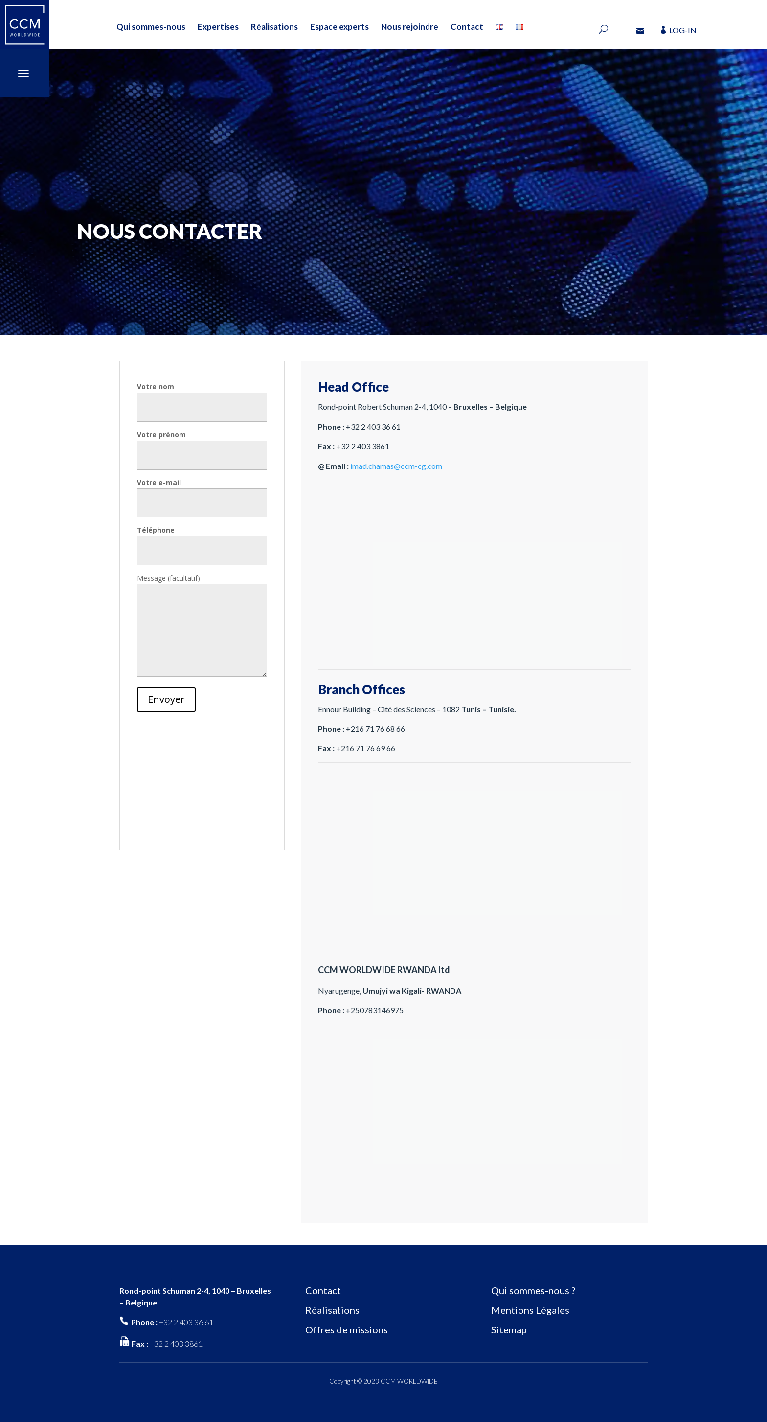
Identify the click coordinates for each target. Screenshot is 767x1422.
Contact (467, 27)
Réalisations (274, 27)
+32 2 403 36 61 (186, 1322)
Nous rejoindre (409, 27)
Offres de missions (346, 1329)
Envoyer (166, 699)
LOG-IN (683, 30)
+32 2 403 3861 (176, 1343)
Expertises (218, 27)
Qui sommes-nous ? (533, 1290)
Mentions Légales (530, 1310)
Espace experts (339, 27)
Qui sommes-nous (150, 27)
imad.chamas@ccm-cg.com (396, 465)
